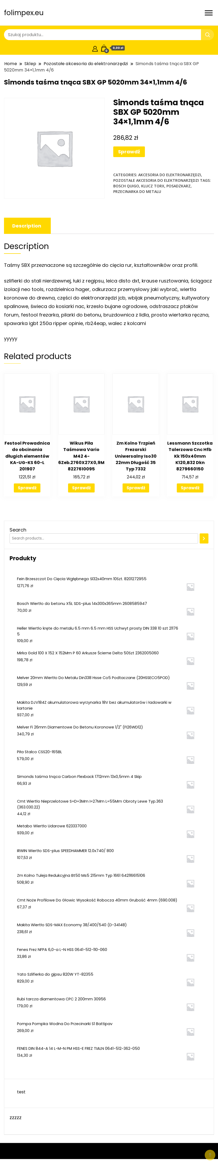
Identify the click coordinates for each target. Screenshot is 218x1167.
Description (26, 225)
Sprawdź (129, 151)
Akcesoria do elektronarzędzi (169, 174)
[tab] (27, 226)
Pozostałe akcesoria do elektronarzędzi (156, 180)
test (21, 1092)
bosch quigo (126, 185)
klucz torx (152, 185)
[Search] (204, 538)
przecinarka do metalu (137, 191)
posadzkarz (178, 185)
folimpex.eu (24, 13)
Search (18, 529)
